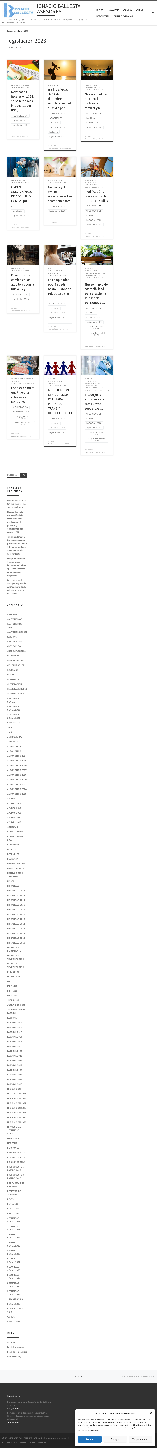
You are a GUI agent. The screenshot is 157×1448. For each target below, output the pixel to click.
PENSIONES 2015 (16, 1152)
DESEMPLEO (13, 854)
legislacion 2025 (16, 1117)
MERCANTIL (13, 1143)
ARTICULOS (13, 741)
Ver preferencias (140, 1439)
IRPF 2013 (12, 986)
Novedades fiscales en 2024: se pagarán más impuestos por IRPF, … (22, 101)
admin (16, 134)
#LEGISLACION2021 (17, 693)
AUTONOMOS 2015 (17, 760)
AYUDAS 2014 (14, 803)
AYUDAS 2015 (14, 808)
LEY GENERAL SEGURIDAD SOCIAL (14, 1130)
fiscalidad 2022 (16, 923)
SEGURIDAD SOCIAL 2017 (13, 1244)
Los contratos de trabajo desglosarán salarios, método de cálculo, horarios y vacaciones (16, 587)
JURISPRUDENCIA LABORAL (16, 1011)
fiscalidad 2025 (16, 938)
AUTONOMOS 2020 (17, 779)
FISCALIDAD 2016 (16, 904)
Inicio (9, 31)
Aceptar (90, 1439)
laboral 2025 (14, 1074)
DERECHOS (13, 849)
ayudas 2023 (14, 822)
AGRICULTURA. (14, 737)
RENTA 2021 (13, 1208)
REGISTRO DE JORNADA (14, 1193)
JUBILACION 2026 (16, 1005)
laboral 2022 (14, 1055)
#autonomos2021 (17, 632)
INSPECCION (13, 976)
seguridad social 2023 (13, 1268)
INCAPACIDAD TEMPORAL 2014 (15, 957)
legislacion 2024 (16, 1112)
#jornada (13, 670)
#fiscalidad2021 (16, 665)
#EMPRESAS (13, 655)
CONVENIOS (13, 844)
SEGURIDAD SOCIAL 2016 (13, 1236)
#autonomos (14, 619)
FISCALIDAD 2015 (16, 900)
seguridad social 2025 (13, 1285)
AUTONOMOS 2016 (17, 765)
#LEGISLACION (14, 684)
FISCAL (10, 881)
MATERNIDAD (14, 1138)
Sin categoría (15, 1299)
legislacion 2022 (16, 1103)
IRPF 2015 (12, 990)
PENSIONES (13, 1147)
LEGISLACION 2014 (16, 1093)
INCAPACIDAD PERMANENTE (14, 949)
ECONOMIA (12, 858)
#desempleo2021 (16, 651)
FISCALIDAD (13, 885)
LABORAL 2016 (14, 1032)
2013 (9, 727)
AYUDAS (11, 798)
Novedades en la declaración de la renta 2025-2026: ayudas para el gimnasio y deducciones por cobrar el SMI (15, 522)
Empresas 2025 (15, 868)
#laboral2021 (15, 679)
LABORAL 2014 (14, 1022)
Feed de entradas (15, 1347)
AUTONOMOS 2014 (17, 756)
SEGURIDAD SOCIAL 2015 (13, 1228)
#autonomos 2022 (14, 626)
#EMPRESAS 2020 (16, 660)
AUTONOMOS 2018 (17, 774)
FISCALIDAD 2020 (16, 919)
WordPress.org (14, 1356)
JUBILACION (13, 1000)
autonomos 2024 (17, 789)
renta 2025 (13, 1213)
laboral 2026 (14, 1084)
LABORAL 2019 (14, 1046)
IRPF (9, 981)
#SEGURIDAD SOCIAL (14, 700)
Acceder (11, 1342)
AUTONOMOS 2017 (17, 770)
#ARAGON (12, 614)
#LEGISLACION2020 (17, 689)
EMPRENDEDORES (16, 863)
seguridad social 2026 (13, 1293)
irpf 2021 (12, 995)
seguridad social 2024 (13, 1277)
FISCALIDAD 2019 (16, 914)
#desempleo (14, 646)
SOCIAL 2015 (13, 1304)
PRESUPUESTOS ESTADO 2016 (15, 1177)
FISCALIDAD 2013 (16, 890)
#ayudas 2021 (14, 641)
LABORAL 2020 (14, 1051)
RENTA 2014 (13, 1204)
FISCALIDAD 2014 (16, 895)
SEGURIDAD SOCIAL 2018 (13, 1252)
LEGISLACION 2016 (16, 1098)
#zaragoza (13, 722)
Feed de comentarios (17, 1351)
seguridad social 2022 (13, 1260)
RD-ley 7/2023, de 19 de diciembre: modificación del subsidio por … (59, 99)
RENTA (10, 1199)
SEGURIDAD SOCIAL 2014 (13, 1220)
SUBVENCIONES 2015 (15, 1310)
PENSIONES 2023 (16, 1157)
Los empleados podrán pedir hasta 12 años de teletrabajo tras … (59, 289)
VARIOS (11, 1316)
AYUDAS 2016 (14, 812)
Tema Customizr (39, 1443)
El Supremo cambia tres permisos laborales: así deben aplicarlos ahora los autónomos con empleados (16, 567)
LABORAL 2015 (14, 1027)
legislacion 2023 (16, 1108)
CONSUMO (12, 827)
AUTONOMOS (14, 746)
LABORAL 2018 (14, 1041)
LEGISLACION (14, 1089)
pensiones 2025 (16, 1162)
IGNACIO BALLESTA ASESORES (24, 1438)
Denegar (115, 1439)
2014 (9, 732)
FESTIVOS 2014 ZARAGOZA (15, 875)
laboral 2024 (14, 1070)
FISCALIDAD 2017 (16, 909)
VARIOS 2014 (13, 1321)
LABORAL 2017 (14, 1036)
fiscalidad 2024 (16, 933)
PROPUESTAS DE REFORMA (15, 1185)
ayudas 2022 (14, 817)
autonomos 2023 (17, 784)
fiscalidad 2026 (16, 942)
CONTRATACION (15, 831)
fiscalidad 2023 (16, 928)
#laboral (12, 674)
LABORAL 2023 (14, 1065)
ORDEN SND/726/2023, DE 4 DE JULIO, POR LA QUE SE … (21, 196)
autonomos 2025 (17, 793)
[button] (150, 1413)
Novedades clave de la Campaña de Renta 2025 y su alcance (16, 504)
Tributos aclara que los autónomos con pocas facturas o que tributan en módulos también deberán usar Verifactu (17, 545)
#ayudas (12, 636)
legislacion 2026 (16, 1122)
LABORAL (12, 1017)
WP (15, 1443)
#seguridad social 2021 (14, 716)
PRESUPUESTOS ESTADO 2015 (15, 1168)
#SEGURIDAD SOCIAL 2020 (14, 708)
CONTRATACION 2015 (15, 838)
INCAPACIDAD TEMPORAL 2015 (15, 965)
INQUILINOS (13, 971)
